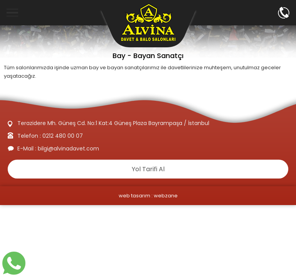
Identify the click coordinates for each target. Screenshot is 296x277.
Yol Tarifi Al (148, 169)
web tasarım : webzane (148, 195)
